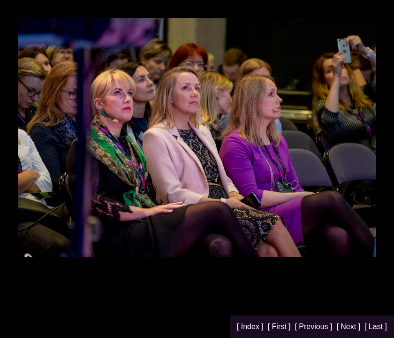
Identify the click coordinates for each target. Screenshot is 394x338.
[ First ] (280, 326)
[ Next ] (349, 326)
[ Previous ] (314, 326)
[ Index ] (251, 326)
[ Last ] (375, 326)
